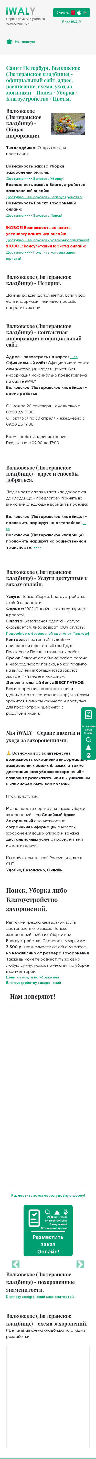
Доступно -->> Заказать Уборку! (34, 178)
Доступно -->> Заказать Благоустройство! (44, 197)
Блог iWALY (71, 22)
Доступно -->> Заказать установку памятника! (47, 240)
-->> (74, 357)
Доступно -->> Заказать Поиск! (34, 215)
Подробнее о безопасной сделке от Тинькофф (48, 633)
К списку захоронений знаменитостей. (40, 1297)
